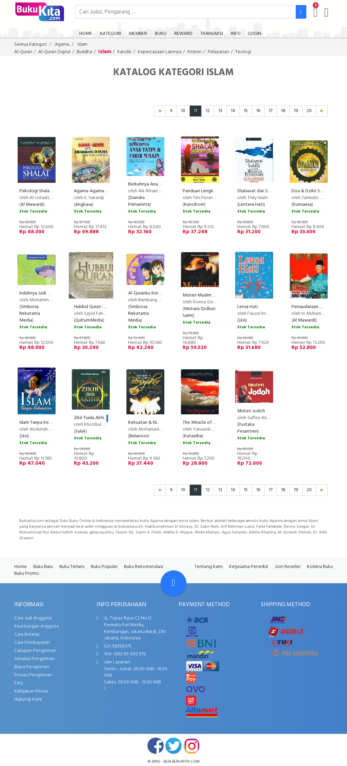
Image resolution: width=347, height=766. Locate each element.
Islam (82, 44)
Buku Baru (43, 567)
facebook (155, 745)
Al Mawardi (32, 205)
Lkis (242, 320)
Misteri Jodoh (251, 411)
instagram (191, 745)
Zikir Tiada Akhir (89, 418)
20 (309, 111)
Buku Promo (26, 573)
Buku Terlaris (71, 567)
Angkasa (83, 205)
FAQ (18, 683)
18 (283, 111)
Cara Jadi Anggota (33, 618)
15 (246, 111)
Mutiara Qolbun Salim (199, 312)
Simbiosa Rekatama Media (29, 313)
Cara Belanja (26, 634)
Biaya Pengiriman (31, 667)
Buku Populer (104, 567)
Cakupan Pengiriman (35, 651)
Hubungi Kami (28, 699)
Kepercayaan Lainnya (159, 52)
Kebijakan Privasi (31, 691)
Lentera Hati (251, 205)
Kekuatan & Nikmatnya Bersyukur (161, 422)
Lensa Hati (247, 307)
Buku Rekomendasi (143, 567)
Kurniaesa (302, 205)
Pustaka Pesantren (247, 428)
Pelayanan (218, 52)
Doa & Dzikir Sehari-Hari (315, 191)
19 (296, 111)
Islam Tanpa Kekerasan (41, 422)
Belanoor (138, 436)
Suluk (80, 431)
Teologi (243, 52)
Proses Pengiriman (33, 675)
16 (258, 111)
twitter (173, 745)
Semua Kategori (30, 44)
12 (208, 111)
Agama (62, 44)
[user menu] (326, 12)
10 (183, 111)
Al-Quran (23, 52)
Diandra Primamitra (139, 201)
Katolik (124, 52)
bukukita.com (186, 762)
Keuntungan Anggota (36, 626)
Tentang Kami (209, 567)
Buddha (84, 52)
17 (270, 111)
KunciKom (194, 205)
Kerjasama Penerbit (248, 567)
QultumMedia (89, 320)
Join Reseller (288, 567)
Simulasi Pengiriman (34, 659)
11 (195, 111)
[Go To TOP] (173, 583)
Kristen (194, 52)
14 (233, 111)
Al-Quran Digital (54, 52)
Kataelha (193, 436)
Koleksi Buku (320, 567)
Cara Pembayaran (32, 643)
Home (20, 567)
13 (220, 111)
